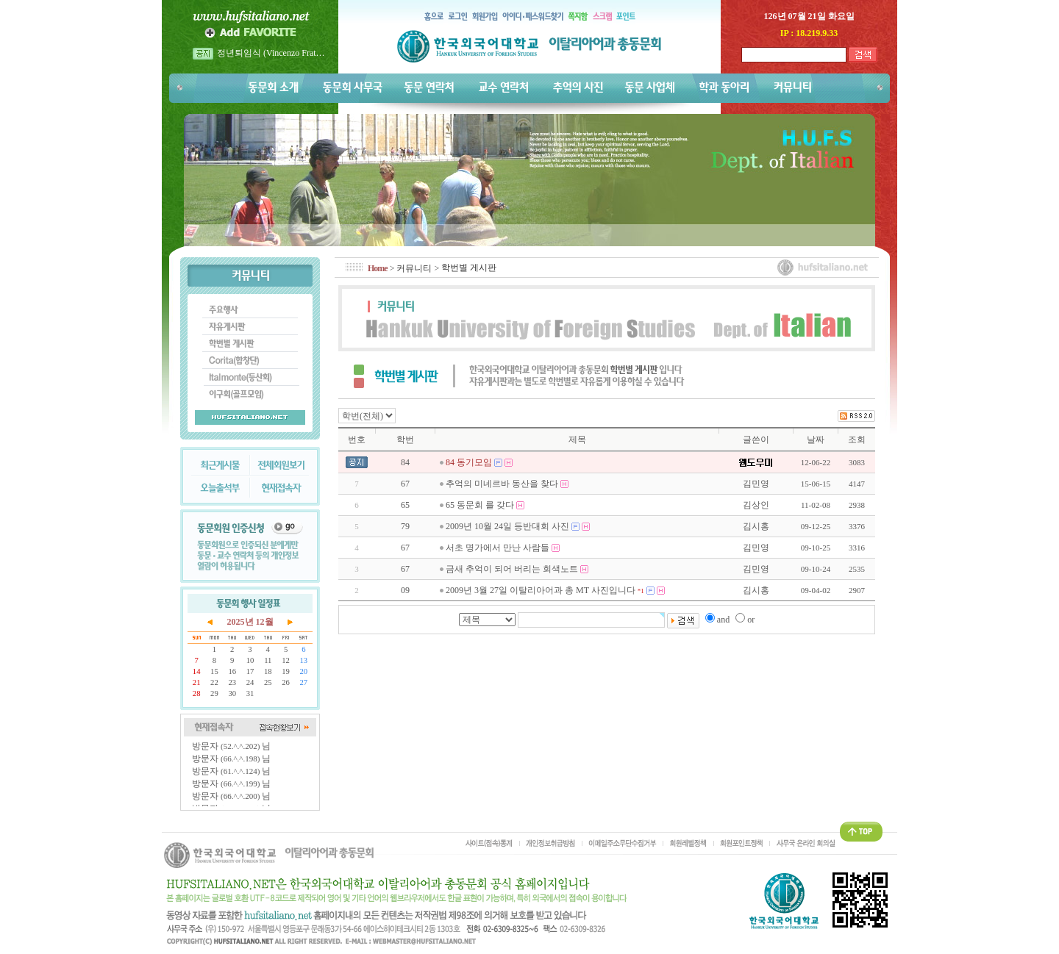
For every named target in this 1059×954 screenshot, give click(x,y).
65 (405, 505)
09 (405, 590)
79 (405, 526)
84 (405, 462)
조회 (857, 439)
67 (405, 483)
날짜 (815, 439)
